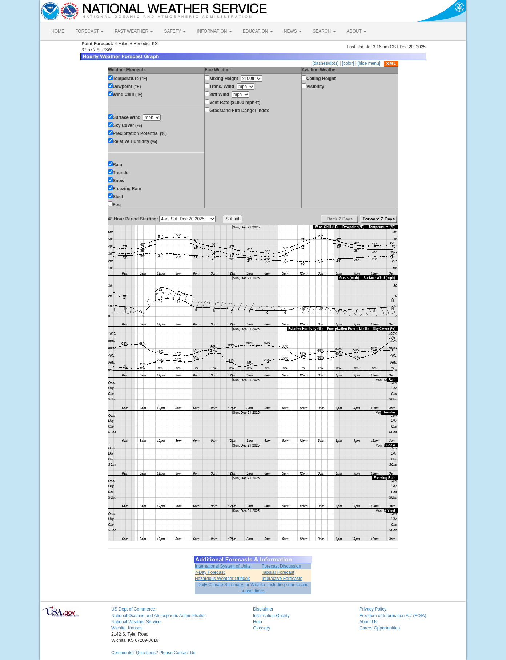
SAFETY (175, 31)
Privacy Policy (373, 609)
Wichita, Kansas (126, 628)
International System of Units (222, 566)
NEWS (293, 31)
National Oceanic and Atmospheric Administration (159, 615)
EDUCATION (258, 31)
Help (257, 621)
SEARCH (324, 31)
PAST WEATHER (134, 31)
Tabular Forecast (278, 572)
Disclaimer (263, 609)
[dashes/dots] (325, 63)
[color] (348, 63)
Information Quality (271, 615)
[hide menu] (368, 63)
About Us (368, 621)
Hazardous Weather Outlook (222, 578)
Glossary (261, 628)
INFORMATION (214, 31)
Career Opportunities (380, 628)
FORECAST (89, 31)
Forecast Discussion (281, 566)
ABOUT (356, 31)
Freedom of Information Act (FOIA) (393, 615)
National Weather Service (136, 621)
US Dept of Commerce (133, 609)
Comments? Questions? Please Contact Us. (154, 652)
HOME (57, 31)
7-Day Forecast (210, 572)
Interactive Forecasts (282, 578)
